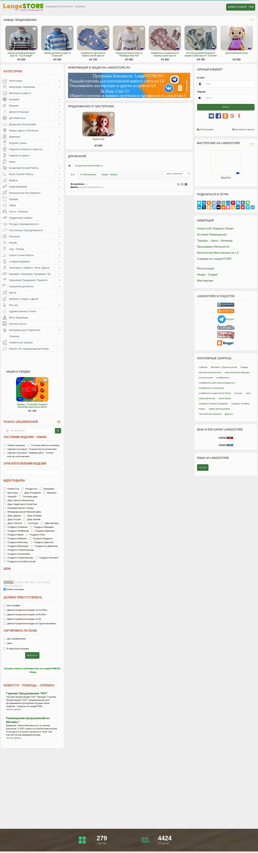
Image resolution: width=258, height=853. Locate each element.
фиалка (229, 414)
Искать (32, 655)
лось (248, 393)
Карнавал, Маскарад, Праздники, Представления (32, 274)
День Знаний (31, 519)
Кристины (10, 492)
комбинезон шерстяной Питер (215, 393)
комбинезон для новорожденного (217, 382)
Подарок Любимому (16, 531)
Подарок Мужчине (43, 531)
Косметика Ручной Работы (24, 168)
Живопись (14, 136)
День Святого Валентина (18, 500)
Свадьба (9, 496)
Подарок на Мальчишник (18, 550)
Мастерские (205, 280)
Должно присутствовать (22, 597)
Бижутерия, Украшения (22, 87)
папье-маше (224, 398)
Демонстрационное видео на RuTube (24, 614)
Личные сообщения (218, 7)
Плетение (14, 236)
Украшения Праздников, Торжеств (28, 280)
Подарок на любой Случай (19, 561)
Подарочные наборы (20, 217)
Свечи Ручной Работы (21, 255)
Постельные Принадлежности (26, 230)
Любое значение (14, 445)
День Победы (32, 515)
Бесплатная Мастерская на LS (218, 252)
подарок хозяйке (240, 403)
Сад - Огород (16, 249)
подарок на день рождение (213, 403)
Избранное (210, 7)
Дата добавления (14, 638)
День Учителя (12, 523)
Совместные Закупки (21, 342)
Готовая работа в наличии (43, 445)
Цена (7, 568)
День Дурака (12, 515)
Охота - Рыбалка (18, 211)
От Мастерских (88, 174)
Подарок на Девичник (44, 546)
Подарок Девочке (42, 542)
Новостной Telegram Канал (215, 228)
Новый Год (11, 488)
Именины (50, 492)
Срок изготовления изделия (24, 463)
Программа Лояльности (213, 246)
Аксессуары (15, 80)
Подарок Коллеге (46, 557)
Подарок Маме (13, 534)
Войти (226, 107)
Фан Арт (13, 305)
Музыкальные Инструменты (25, 193)
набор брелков (207, 398)
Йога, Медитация (18, 317)
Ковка (12, 161)
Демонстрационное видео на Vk (22, 619)
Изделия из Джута (19, 155)
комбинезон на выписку (211, 388)
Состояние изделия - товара (25, 437)
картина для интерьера (237, 372)
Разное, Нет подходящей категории (29, 348)
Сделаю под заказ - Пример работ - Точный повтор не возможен (28, 454)
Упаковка (14, 336)
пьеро (202, 408)
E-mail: (201, 77)
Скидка (244, 367)
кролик (238, 393)
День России (12, 519)
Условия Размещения (212, 234)
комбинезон (222, 377)
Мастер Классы (17, 323)
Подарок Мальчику (15, 542)
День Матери (50, 523)
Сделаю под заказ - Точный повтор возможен (30, 449)
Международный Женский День (22, 511)
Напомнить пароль (244, 129)
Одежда (13, 199)
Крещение (47, 488)
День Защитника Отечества (20, 504)
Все (73, 174)
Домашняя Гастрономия (22, 124)
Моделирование (18, 186)
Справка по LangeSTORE (214, 258)
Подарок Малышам (15, 546)
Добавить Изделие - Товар (241, 7)
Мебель (13, 180)
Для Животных (17, 118)
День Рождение (30, 492)
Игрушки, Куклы (18, 143)
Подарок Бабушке (15, 538)
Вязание (13, 105)
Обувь (12, 205)
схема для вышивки (219, 408)
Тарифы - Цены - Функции (215, 240)
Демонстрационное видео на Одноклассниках (29, 623)
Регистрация (205, 129)
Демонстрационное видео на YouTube (25, 610)
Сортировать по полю (20, 630)
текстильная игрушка (210, 414)
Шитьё (12, 292)
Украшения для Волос (21, 286)
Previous (194, 165)
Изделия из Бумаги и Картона (25, 149)
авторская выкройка (210, 372)
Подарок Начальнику (16, 554)
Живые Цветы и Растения (23, 130)
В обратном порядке (16, 648)
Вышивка (14, 99)
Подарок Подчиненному (18, 557)
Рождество (29, 488)
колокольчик (206, 377)
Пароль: (201, 91)
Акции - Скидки (109, 174)
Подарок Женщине (42, 527)
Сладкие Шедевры (19, 261)
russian (202, 467)
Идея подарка (14, 480)
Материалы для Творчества (24, 330)
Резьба (13, 242)
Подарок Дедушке (41, 538)
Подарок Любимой (15, 527)
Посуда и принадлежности (24, 224)
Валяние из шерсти (20, 93)
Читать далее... (14, 709)
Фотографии (11, 605)
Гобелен (203, 367)
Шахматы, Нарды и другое (24, 298)
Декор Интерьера (19, 111)
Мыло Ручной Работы (21, 174)
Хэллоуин (31, 523)
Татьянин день (28, 496)
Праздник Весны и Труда (18, 508)
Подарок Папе (35, 534)
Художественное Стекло (22, 311)
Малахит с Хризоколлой (224, 367)
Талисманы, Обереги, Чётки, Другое (29, 267)
